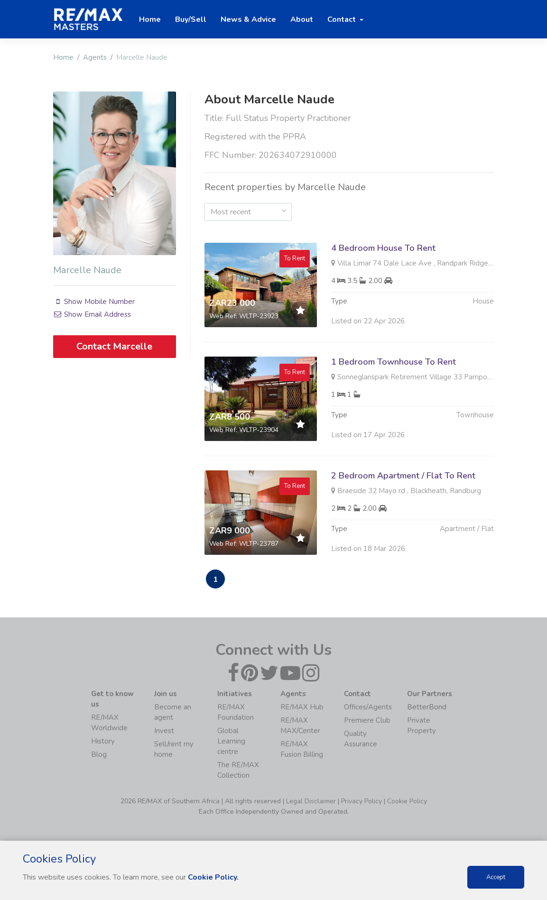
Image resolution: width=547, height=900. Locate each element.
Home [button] (150, 19)
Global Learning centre (231, 741)
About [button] (301, 19)
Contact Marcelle (114, 346)
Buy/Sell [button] (190, 19)
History (103, 741)
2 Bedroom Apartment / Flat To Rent (403, 480)
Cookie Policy (407, 801)
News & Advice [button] (248, 19)
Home (63, 57)
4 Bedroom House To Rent (383, 248)
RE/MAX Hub (302, 707)
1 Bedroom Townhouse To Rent (393, 366)
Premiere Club (367, 720)
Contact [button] (342, 19)
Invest (164, 730)
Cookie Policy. (213, 877)
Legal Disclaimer (311, 801)
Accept (495, 877)
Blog (99, 754)
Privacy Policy (361, 801)
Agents (95, 57)
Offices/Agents (368, 707)
